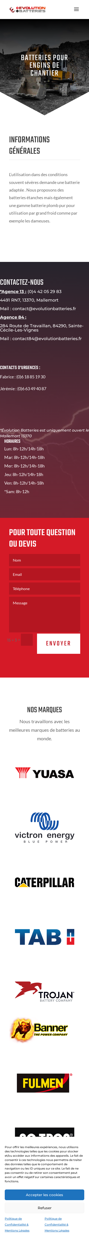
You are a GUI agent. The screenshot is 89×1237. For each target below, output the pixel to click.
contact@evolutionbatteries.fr (50, 308)
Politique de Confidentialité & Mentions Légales (17, 1224)
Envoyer (64, 644)
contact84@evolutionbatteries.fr (53, 338)
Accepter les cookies (44, 1195)
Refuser (45, 1208)
